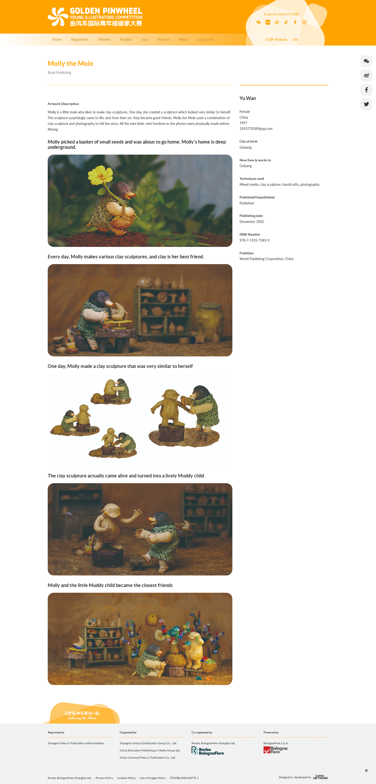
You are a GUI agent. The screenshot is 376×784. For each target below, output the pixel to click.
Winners (104, 39)
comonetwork (320, 777)
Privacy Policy (104, 778)
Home (57, 39)
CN (295, 39)
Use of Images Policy (153, 778)
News (183, 39)
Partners (163, 39)
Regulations (79, 39)
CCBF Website (276, 39)
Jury (144, 39)
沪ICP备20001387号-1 (184, 778)
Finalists (126, 39)
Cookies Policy (126, 778)
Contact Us (205, 39)
